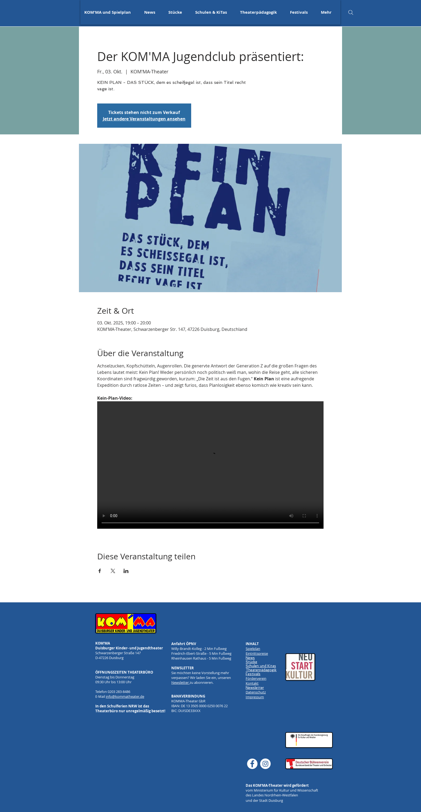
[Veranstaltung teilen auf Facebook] (99, 571)
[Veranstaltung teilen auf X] (112, 571)
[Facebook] (252, 764)
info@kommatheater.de (125, 696)
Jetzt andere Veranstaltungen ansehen (144, 119)
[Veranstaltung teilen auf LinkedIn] (126, 571)
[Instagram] (265, 764)
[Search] (350, 12)
